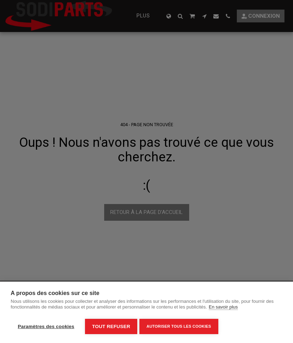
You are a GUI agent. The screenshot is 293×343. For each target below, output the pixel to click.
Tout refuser (111, 326)
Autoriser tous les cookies (180, 326)
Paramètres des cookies (46, 326)
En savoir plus (223, 308)
